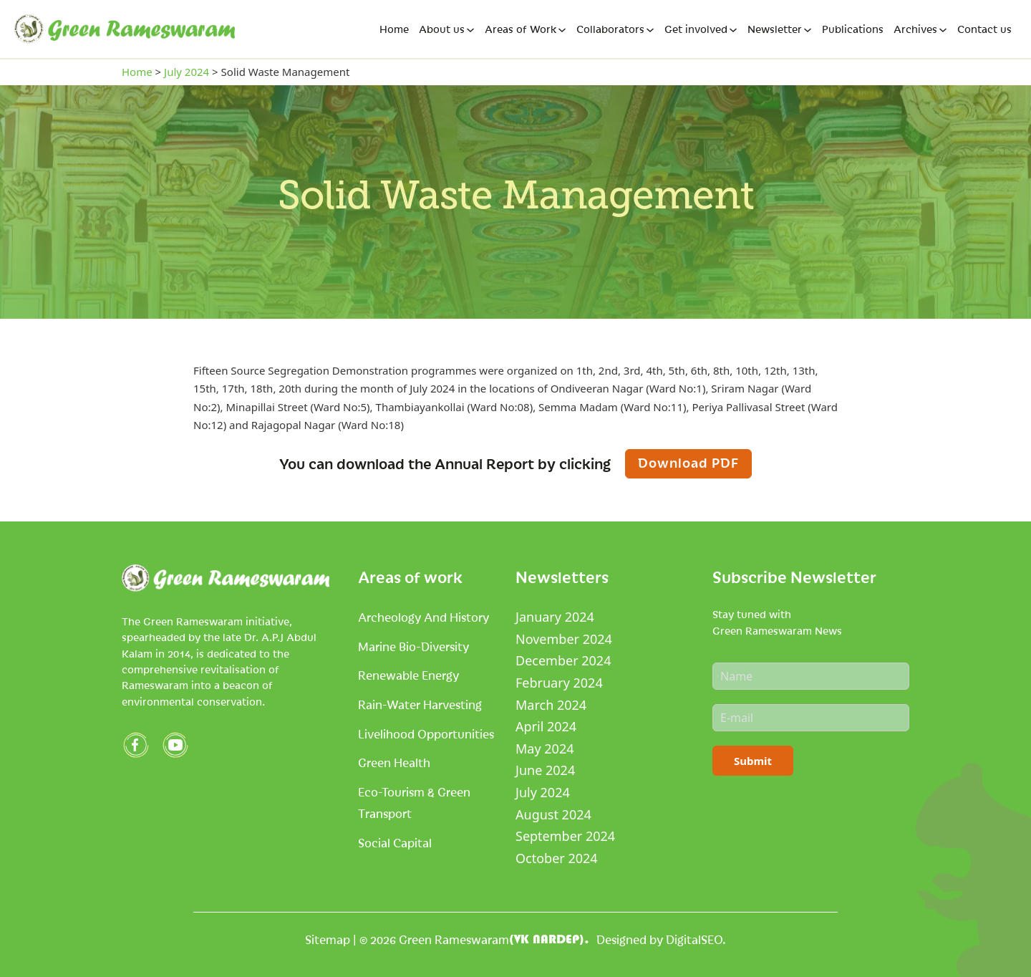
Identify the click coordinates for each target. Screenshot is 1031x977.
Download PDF (688, 462)
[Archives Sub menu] (943, 30)
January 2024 (555, 616)
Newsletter (774, 28)
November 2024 (564, 639)
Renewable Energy (408, 675)
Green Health (394, 762)
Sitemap (327, 939)
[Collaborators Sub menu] (650, 30)
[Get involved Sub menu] (733, 30)
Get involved (695, 28)
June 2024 (545, 770)
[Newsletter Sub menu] (807, 30)
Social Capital (395, 842)
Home (394, 28)
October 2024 (557, 858)
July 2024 (186, 71)
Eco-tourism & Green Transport (414, 803)
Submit (753, 761)
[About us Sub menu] (470, 30)
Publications (853, 28)
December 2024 (563, 660)
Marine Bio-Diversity (413, 646)
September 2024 (565, 835)
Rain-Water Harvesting (420, 704)
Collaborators (610, 28)
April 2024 (546, 726)
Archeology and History (423, 617)
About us (442, 28)
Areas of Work (520, 28)
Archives (915, 28)
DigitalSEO (694, 939)
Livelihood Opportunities (426, 733)
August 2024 (553, 814)
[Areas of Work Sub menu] (562, 30)
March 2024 (551, 704)
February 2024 (559, 682)
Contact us (984, 28)
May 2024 (544, 748)
